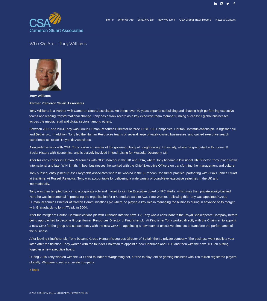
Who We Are (126, 19)
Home (110, 19)
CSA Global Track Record (195, 19)
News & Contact (225, 19)
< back (34, 270)
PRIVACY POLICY (79, 293)
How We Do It (166, 19)
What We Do (145, 19)
